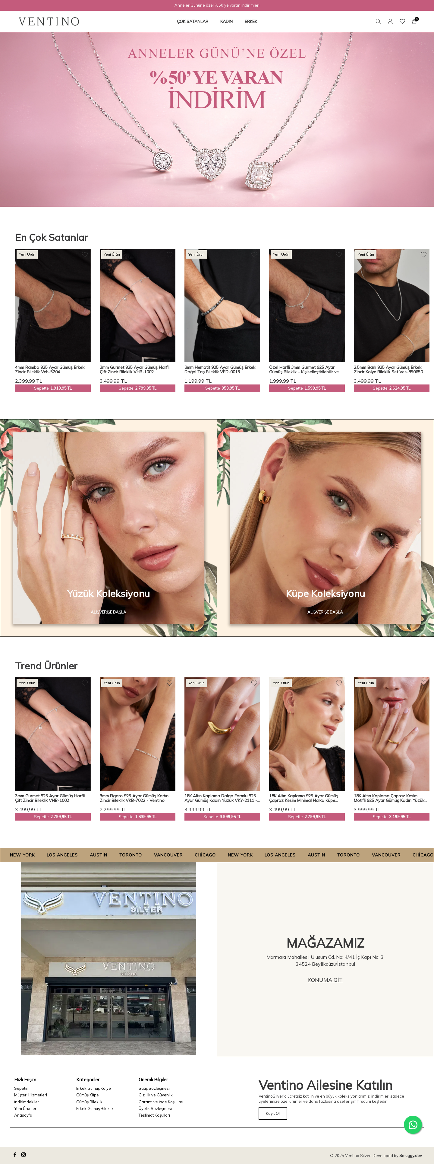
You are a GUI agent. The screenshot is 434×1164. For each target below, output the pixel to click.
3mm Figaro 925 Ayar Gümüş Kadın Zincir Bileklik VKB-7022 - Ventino (134, 798)
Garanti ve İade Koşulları (161, 1101)
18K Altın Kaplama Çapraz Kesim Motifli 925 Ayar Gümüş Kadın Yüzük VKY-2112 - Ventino (389, 798)
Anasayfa (23, 1115)
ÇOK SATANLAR (192, 21)
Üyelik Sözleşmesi (155, 1108)
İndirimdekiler (26, 1101)
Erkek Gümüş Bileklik (95, 1108)
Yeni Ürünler (25, 1108)
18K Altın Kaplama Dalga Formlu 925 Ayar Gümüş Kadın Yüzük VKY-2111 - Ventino (220, 798)
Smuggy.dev (410, 1155)
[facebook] (15, 1155)
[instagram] (24, 1155)
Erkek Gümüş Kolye (93, 1088)
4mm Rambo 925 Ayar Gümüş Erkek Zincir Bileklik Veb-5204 (49, 369)
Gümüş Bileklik (89, 1101)
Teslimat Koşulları (154, 1115)
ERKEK (251, 21)
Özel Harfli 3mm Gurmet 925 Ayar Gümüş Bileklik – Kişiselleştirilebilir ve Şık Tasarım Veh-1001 (304, 369)
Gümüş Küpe (87, 1094)
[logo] (49, 21)
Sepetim (22, 1088)
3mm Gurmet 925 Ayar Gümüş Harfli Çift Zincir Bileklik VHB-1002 (134, 369)
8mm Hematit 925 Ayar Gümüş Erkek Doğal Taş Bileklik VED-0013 (219, 369)
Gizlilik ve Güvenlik (156, 1094)
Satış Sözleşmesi (154, 1088)
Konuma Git (325, 979)
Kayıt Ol (273, 1113)
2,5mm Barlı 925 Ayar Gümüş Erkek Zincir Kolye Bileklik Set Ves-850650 (388, 369)
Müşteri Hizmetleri (30, 1094)
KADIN (226, 21)
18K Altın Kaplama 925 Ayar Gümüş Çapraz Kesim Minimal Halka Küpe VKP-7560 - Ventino (303, 798)
